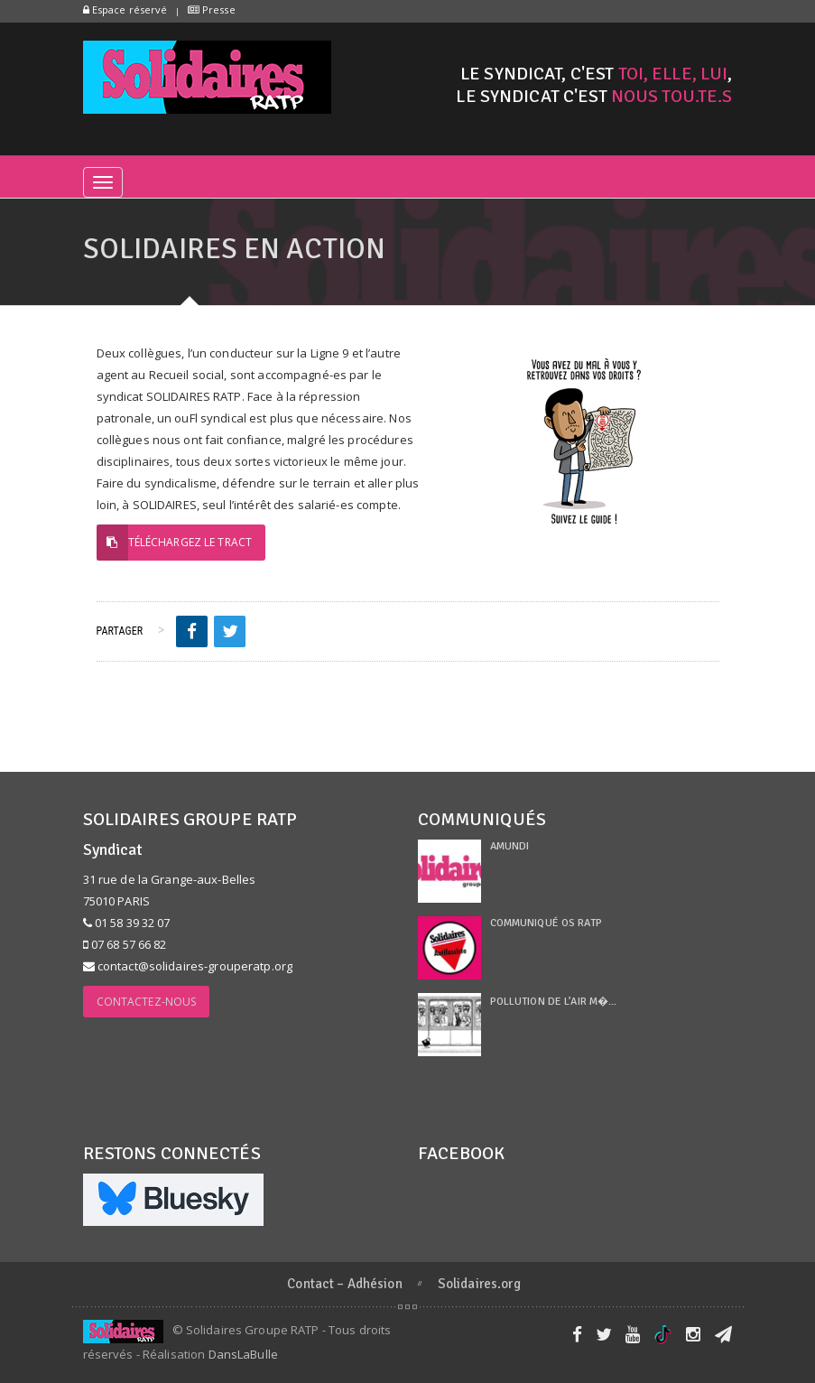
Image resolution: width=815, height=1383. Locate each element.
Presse (212, 9)
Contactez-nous (147, 1001)
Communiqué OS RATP (546, 923)
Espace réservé (125, 9)
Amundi (510, 846)
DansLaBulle (243, 1354)
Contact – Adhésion (344, 1284)
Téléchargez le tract (175, 542)
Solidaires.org (479, 1284)
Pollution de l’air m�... (553, 1001)
